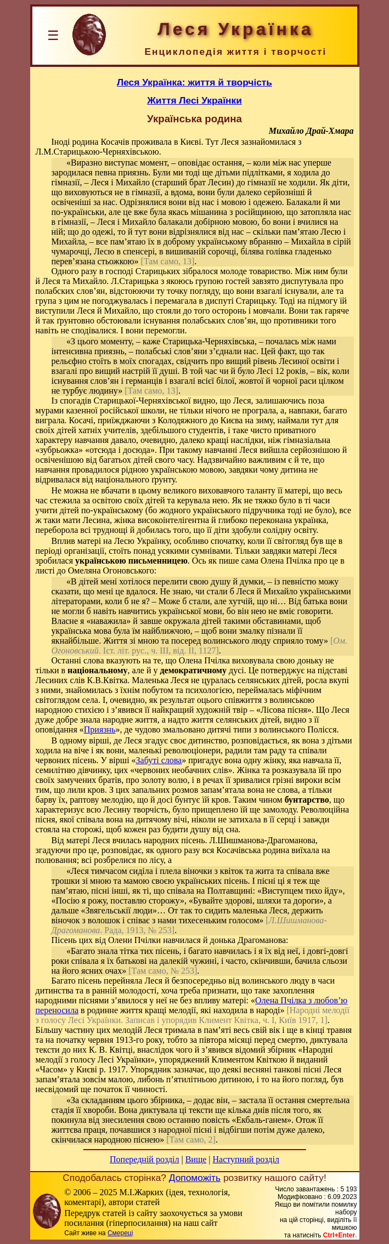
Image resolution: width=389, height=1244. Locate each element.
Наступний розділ (246, 1159)
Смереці (120, 1233)
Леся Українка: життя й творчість (194, 82)
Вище (196, 1159)
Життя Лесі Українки (194, 100)
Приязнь (100, 729)
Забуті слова (159, 760)
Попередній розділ (144, 1159)
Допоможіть (195, 1177)
